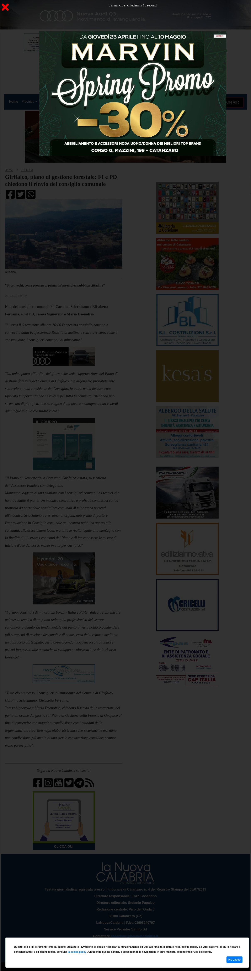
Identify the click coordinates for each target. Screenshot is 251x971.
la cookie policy (77, 951)
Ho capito (234, 959)
